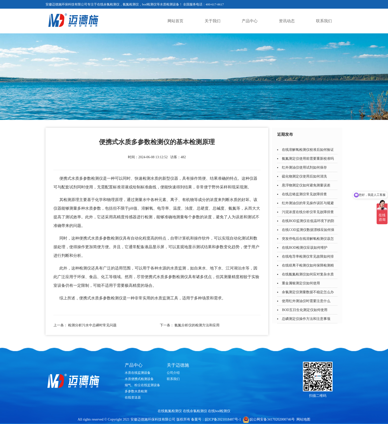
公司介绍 (173, 373)
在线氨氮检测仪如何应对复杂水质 (308, 274)
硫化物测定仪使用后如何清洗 (304, 176)
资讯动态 (287, 21)
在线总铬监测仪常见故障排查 (304, 194)
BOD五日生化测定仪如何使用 (304, 310)
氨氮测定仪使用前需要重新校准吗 (308, 158)
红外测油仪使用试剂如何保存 (304, 167)
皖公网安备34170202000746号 (272, 419)
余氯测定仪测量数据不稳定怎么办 (308, 292)
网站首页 (175, 21)
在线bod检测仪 (219, 411)
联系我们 (324, 21)
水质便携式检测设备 (139, 379)
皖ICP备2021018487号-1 (223, 419)
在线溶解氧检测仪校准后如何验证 (308, 150)
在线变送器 (133, 397)
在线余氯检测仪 (195, 411)
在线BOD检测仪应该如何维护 (304, 247)
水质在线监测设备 (137, 373)
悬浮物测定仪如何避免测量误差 (306, 185)
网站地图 (303, 419)
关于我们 (212, 21)
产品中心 (250, 21)
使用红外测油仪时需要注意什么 (306, 301)
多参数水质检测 (136, 391)
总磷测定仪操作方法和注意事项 (306, 319)
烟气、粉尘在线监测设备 (142, 385)
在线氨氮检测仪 (170, 411)
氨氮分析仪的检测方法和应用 (196, 325)
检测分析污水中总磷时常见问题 (92, 325)
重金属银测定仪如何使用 (301, 283)
